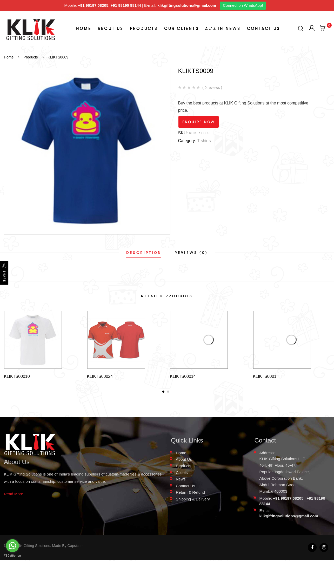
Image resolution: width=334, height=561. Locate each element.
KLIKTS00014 (183, 376)
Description (143, 252)
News (181, 480)
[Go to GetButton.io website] (12, 555)
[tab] (143, 253)
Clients (182, 473)
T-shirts (204, 140)
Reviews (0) (191, 252)
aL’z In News (223, 28)
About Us (111, 28)
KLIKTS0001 (265, 376)
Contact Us (263, 28)
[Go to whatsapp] (12, 545)
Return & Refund (190, 493)
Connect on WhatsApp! (243, 5)
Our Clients (181, 28)
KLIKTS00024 (100, 376)
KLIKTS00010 (17, 376)
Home (83, 28)
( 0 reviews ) (212, 87)
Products (144, 28)
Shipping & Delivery (193, 500)
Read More (13, 495)
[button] (163, 393)
